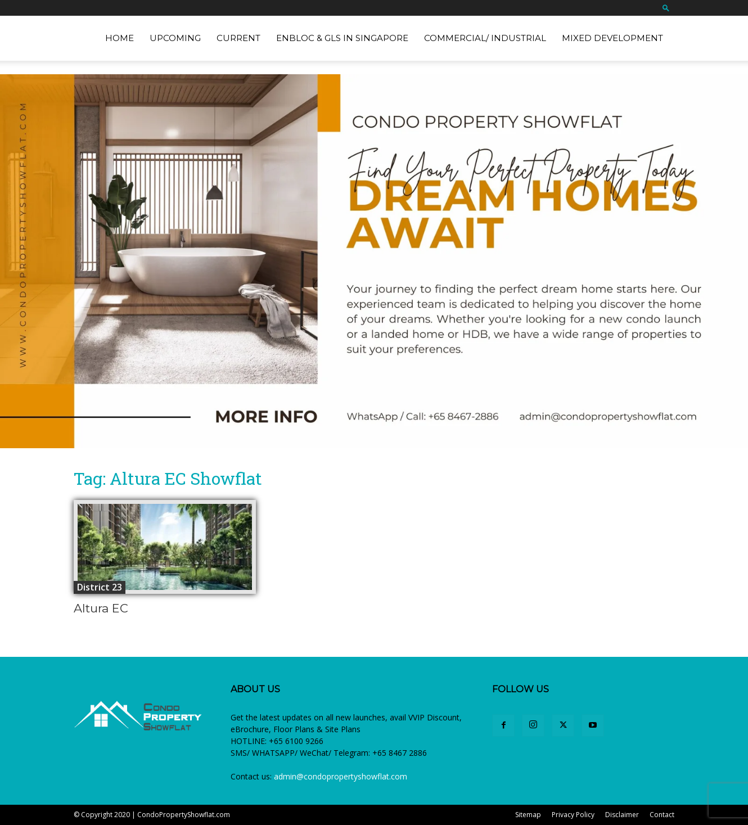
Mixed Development (612, 38)
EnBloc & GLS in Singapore (342, 38)
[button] (665, 7)
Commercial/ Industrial (485, 38)
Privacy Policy (573, 814)
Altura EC (101, 608)
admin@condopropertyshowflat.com (340, 776)
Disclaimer (622, 814)
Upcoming (175, 38)
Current (238, 38)
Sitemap (528, 814)
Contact (662, 814)
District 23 (99, 587)
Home (119, 38)
